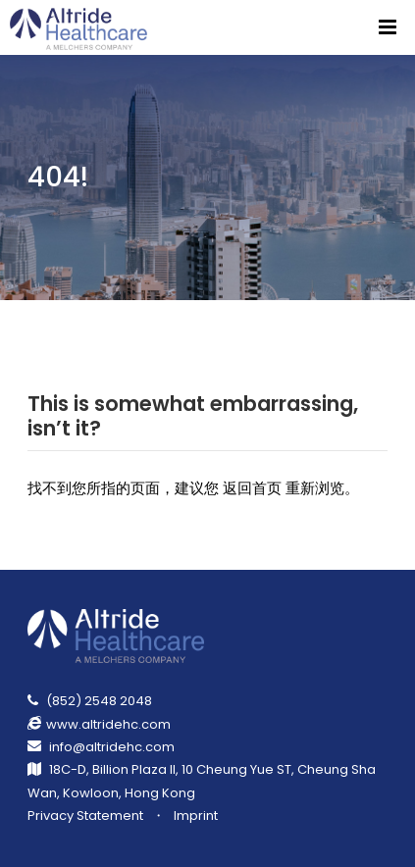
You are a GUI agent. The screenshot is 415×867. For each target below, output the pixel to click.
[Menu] (387, 27)
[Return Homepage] (80, 27)
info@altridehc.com (112, 747)
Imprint (196, 815)
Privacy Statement (85, 815)
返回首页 (252, 488)
